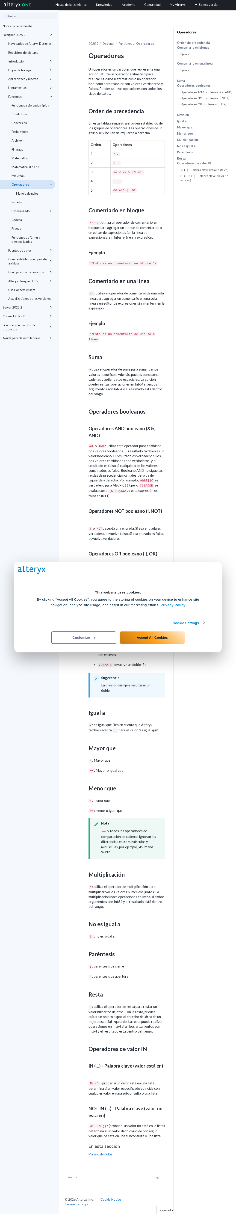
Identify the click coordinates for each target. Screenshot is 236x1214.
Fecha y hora (20, 132)
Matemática (20, 158)
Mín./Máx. (18, 176)
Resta (181, 158)
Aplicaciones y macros (30, 79)
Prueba (16, 228)
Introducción (30, 61)
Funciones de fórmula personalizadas (26, 239)
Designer (109, 43)
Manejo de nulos (27, 193)
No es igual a (186, 146)
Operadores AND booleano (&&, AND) (206, 92)
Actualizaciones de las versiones (29, 298)
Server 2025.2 (27, 307)
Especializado (32, 211)
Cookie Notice (110, 1199)
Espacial (17, 202)
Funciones (30, 96)
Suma (181, 81)
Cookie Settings (186, 623)
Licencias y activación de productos (27, 327)
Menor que (185, 133)
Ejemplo (185, 54)
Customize (83, 637)
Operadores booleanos (194, 85)
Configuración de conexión (30, 272)
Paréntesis (185, 152)
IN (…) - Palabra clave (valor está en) (204, 170)
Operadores (32, 184)
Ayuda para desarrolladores (27, 338)
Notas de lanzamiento (17, 26)
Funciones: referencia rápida (30, 105)
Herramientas (30, 87)
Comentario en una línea (194, 63)
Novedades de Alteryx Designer (29, 43)
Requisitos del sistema (23, 52)
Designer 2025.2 (27, 35)
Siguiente (161, 1177)
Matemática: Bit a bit (25, 167)
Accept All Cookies (152, 637)
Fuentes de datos (30, 250)
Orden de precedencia (193, 43)
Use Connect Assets (21, 290)
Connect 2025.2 (27, 316)
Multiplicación (187, 140)
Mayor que (184, 127)
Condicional (19, 114)
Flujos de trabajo (30, 70)
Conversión (19, 123)
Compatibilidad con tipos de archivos (30, 261)
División (183, 115)
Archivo (17, 140)
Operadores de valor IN (194, 163)
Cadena (17, 220)
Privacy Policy (173, 605)
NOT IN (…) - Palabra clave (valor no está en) (204, 178)
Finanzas (17, 149)
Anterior (74, 1177)
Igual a (181, 121)
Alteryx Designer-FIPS (30, 281)
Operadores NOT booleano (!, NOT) (204, 98)
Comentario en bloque (193, 47)
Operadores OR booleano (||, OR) (203, 104)
